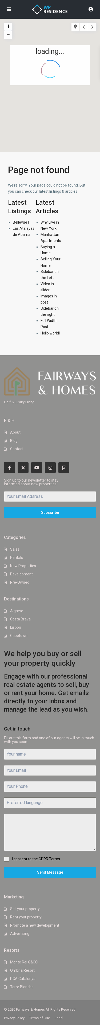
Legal (59, 1018)
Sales (14, 549)
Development (21, 574)
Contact (16, 449)
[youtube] (36, 467)
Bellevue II (21, 222)
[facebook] (9, 467)
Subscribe (50, 512)
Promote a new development (34, 925)
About (15, 432)
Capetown (18, 635)
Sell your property (25, 909)
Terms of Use (39, 1018)
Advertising (19, 933)
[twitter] (23, 467)
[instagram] (50, 467)
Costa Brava (20, 619)
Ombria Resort (22, 970)
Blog (14, 440)
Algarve (16, 611)
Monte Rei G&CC (24, 962)
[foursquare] (63, 467)
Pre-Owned (19, 582)
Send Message (50, 872)
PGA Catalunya (22, 978)
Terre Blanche (22, 987)
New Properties (23, 566)
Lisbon (15, 627)
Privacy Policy (14, 1018)
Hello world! (50, 333)
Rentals (16, 557)
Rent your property (26, 917)
